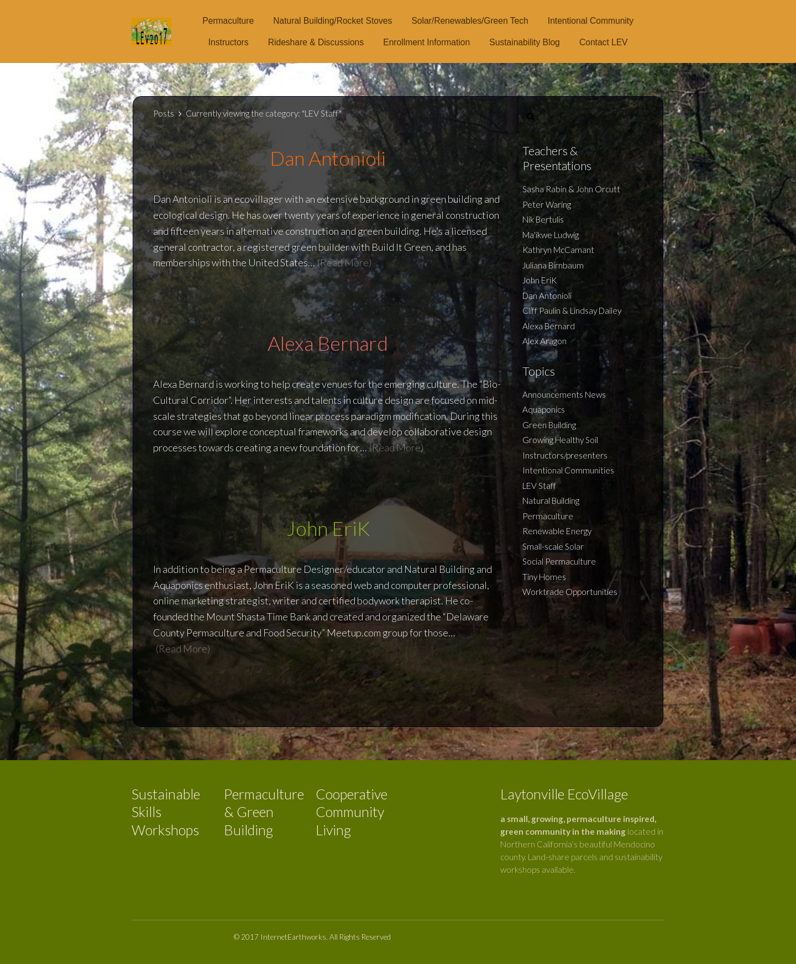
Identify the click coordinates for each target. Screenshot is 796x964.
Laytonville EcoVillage (564, 794)
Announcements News (564, 394)
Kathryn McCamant (558, 250)
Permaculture (228, 20)
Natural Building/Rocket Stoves (332, 20)
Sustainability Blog (524, 42)
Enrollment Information (426, 42)
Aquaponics (543, 409)
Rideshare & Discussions (316, 42)
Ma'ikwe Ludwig (550, 235)
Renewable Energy (556, 531)
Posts (163, 113)
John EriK (539, 280)
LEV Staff (539, 486)
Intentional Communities (568, 470)
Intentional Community (590, 20)
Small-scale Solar (553, 546)
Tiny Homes (544, 577)
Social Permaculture (559, 561)
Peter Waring (546, 204)
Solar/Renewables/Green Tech (469, 20)
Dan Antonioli (547, 296)
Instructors (228, 42)
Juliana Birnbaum (553, 265)
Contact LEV (603, 42)
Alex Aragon (544, 341)
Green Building (549, 425)
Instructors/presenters (565, 455)
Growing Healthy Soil (560, 440)
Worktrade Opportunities (569, 592)
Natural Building (550, 500)
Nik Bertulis (543, 219)
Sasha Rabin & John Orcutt (571, 189)
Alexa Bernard (548, 326)
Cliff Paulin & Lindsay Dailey (571, 310)
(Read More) (344, 262)
